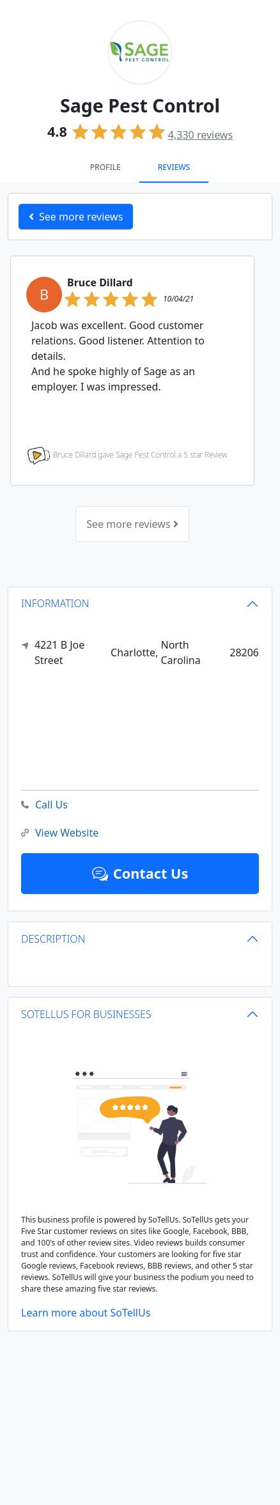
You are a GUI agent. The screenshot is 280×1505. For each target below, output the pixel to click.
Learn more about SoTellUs (85, 1313)
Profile (105, 167)
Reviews (174, 167)
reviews (200, 135)
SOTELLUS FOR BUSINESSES (86, 1014)
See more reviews (132, 524)
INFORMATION (55, 603)
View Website (59, 833)
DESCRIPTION (53, 939)
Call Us (44, 805)
